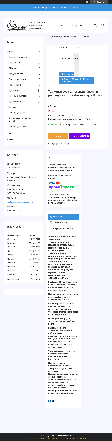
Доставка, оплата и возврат (64, 37)
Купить (58, 136)
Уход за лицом (16, 74)
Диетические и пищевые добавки (20, 119)
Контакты (64, 47)
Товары (75, 25)
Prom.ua (68, 436)
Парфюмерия (15, 62)
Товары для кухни (17, 112)
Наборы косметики (17, 96)
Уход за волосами (17, 79)
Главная (61, 25)
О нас (86, 37)
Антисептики (15, 107)
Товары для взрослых (19, 126)
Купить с (80, 136)
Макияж (13, 68)
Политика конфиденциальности (73, 438)
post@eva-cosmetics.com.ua (20, 202)
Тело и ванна (15, 85)
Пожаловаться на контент (49, 438)
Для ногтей (14, 90)
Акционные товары (18, 57)
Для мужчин (15, 101)
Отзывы (10, 139)
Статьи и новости (70, 59)
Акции (78, 47)
